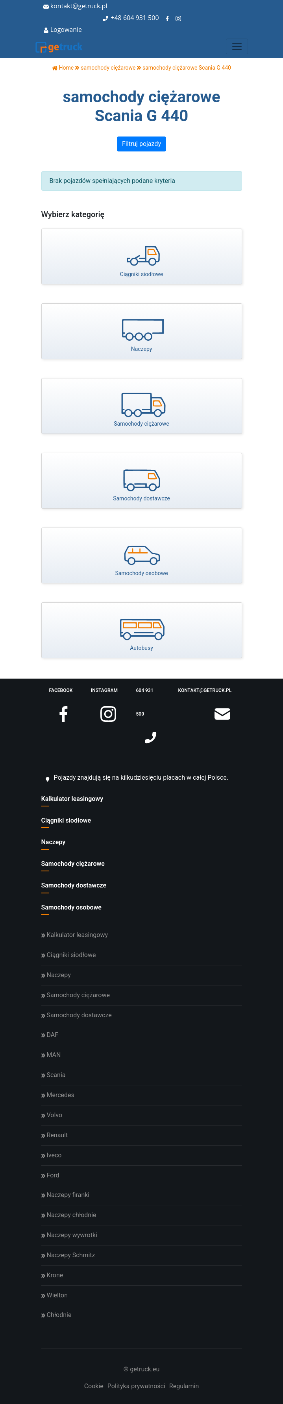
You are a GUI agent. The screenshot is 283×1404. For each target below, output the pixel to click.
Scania (53, 1075)
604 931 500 (141, 17)
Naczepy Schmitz (68, 1255)
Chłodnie (56, 1315)
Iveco (51, 1155)
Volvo (52, 1115)
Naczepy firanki (65, 1195)
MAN (51, 1055)
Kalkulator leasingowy (72, 799)
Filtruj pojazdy (141, 144)
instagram (104, 695)
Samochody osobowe (71, 907)
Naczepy (53, 842)
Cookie (94, 1386)
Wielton (54, 1295)
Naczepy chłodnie (68, 1215)
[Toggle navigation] (237, 46)
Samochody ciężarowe (73, 863)
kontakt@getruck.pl (75, 6)
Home (63, 68)
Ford (50, 1175)
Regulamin (184, 1386)
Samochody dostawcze (74, 885)
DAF (50, 1035)
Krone (52, 1275)
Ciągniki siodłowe (66, 820)
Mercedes (57, 1095)
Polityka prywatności (136, 1386)
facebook (61, 695)
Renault (54, 1135)
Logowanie (62, 29)
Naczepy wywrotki (69, 1235)
